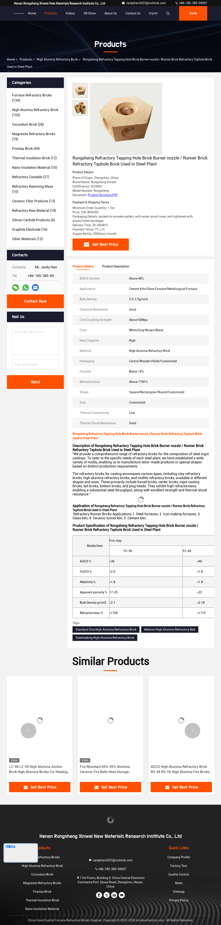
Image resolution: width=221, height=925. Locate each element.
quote (193, 13)
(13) (33, 201)
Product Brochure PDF (103, 195)
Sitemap (179, 891)
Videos (70, 13)
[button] (28, 730)
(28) (28, 124)
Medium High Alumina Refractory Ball (169, 629)
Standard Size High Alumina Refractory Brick (106, 629)
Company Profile (178, 857)
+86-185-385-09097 (191, 3)
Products (51, 13)
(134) (32, 97)
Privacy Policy (178, 900)
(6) (33, 220)
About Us (110, 13)
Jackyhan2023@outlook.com (144, 3)
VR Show (90, 13)
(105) (35, 112)
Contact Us (132, 13)
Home (32, 13)
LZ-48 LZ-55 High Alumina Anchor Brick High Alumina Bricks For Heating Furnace (38, 770)
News (179, 883)
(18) (34, 211)
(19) (33, 136)
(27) (30, 177)
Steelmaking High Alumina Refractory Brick (105, 637)
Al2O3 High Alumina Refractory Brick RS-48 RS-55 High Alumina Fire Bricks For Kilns (180, 770)
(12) (34, 158)
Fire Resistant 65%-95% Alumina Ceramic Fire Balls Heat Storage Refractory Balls (105, 770)
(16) (29, 229)
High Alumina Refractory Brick (57, 59)
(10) (34, 168)
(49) (26, 149)
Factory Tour (178, 866)
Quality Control (178, 874)
